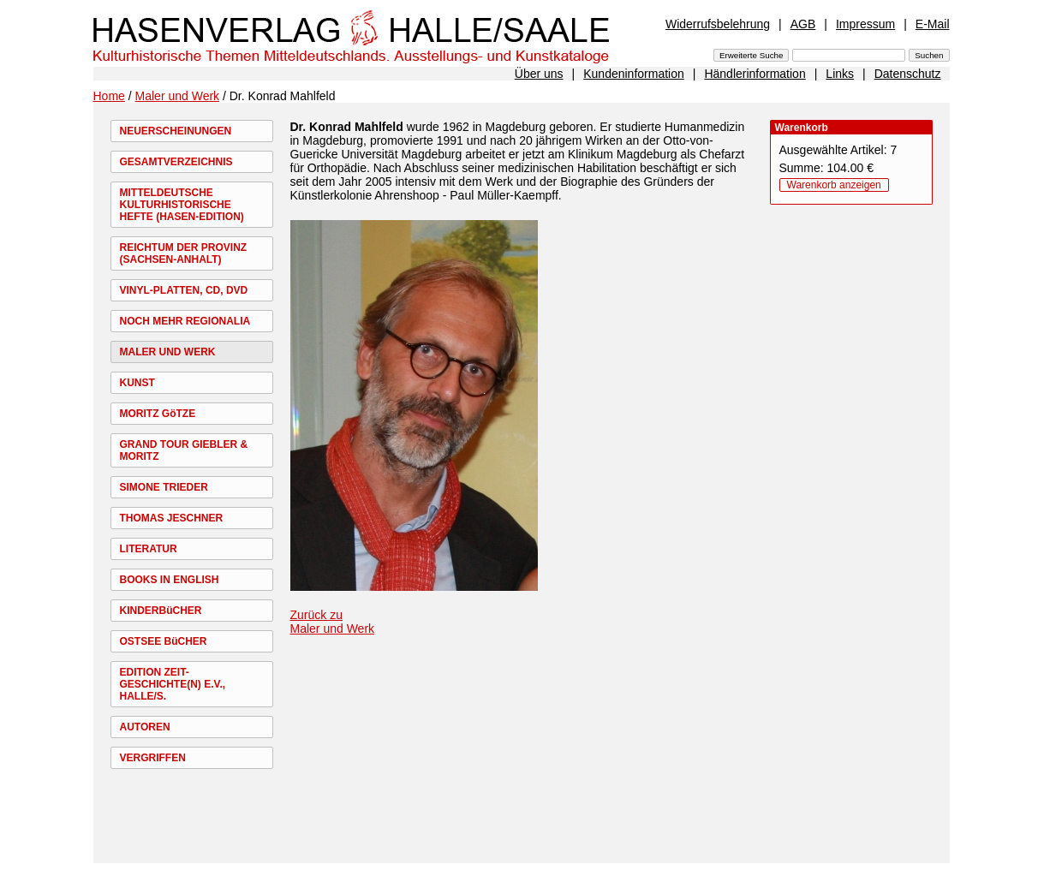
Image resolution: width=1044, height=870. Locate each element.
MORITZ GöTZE (158, 414)
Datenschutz (907, 73)
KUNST (137, 383)
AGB (803, 24)
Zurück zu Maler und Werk (332, 621)
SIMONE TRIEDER (164, 487)
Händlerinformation (754, 73)
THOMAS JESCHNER (172, 518)
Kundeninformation (633, 73)
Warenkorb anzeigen (834, 185)
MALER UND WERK (168, 352)
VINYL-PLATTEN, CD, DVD (184, 290)
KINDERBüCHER (161, 611)
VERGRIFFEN (153, 758)
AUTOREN (145, 727)
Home (109, 96)
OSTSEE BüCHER (163, 641)
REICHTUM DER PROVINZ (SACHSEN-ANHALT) (184, 253)
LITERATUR (148, 549)
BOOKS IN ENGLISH (169, 580)
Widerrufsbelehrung (717, 24)
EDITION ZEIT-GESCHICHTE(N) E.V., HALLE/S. (173, 684)
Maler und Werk (177, 96)
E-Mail (933, 24)
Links (840, 73)
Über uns (539, 73)
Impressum (865, 24)
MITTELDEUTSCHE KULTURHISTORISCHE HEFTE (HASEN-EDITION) (182, 205)
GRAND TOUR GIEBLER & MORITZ (184, 450)
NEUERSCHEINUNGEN (176, 131)
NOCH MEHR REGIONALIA (185, 321)
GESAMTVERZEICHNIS (176, 162)
